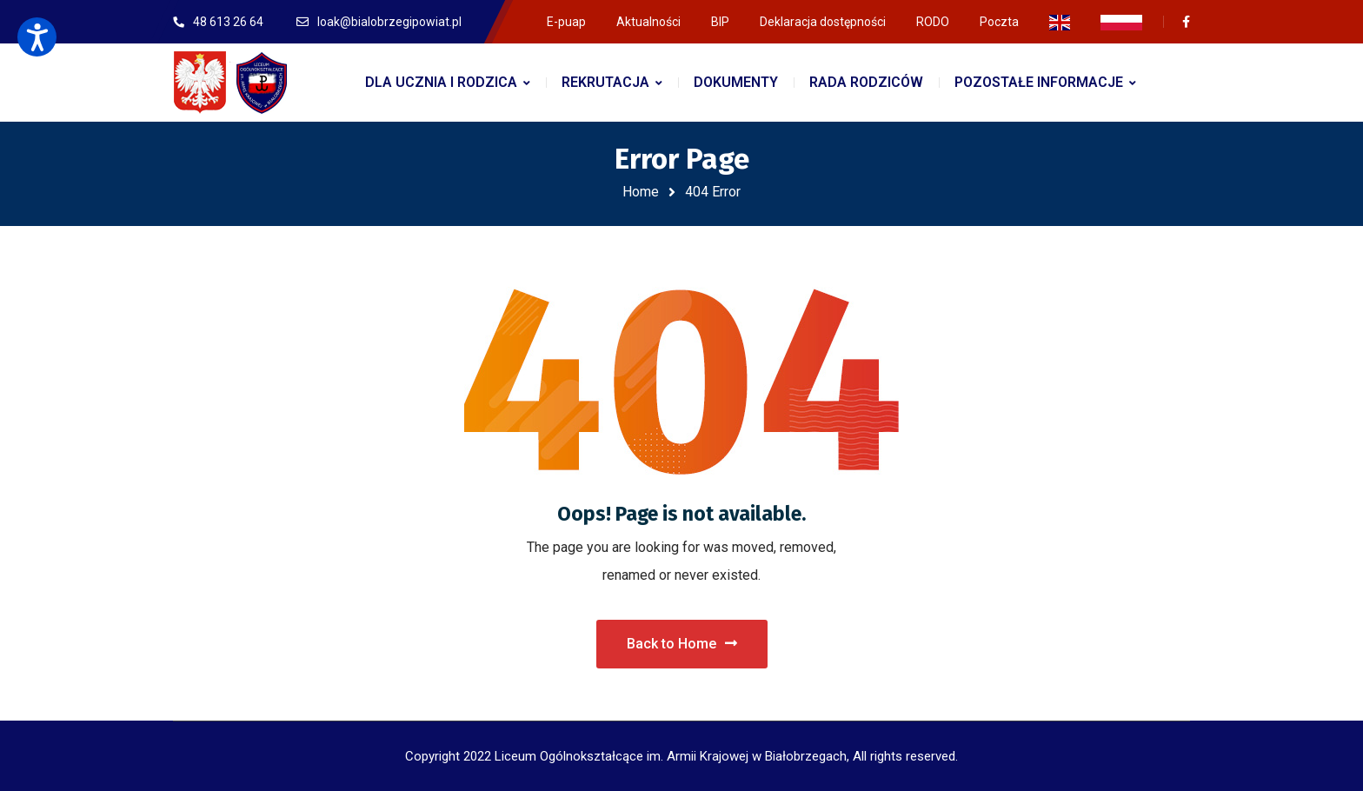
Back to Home (682, 643)
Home (640, 191)
